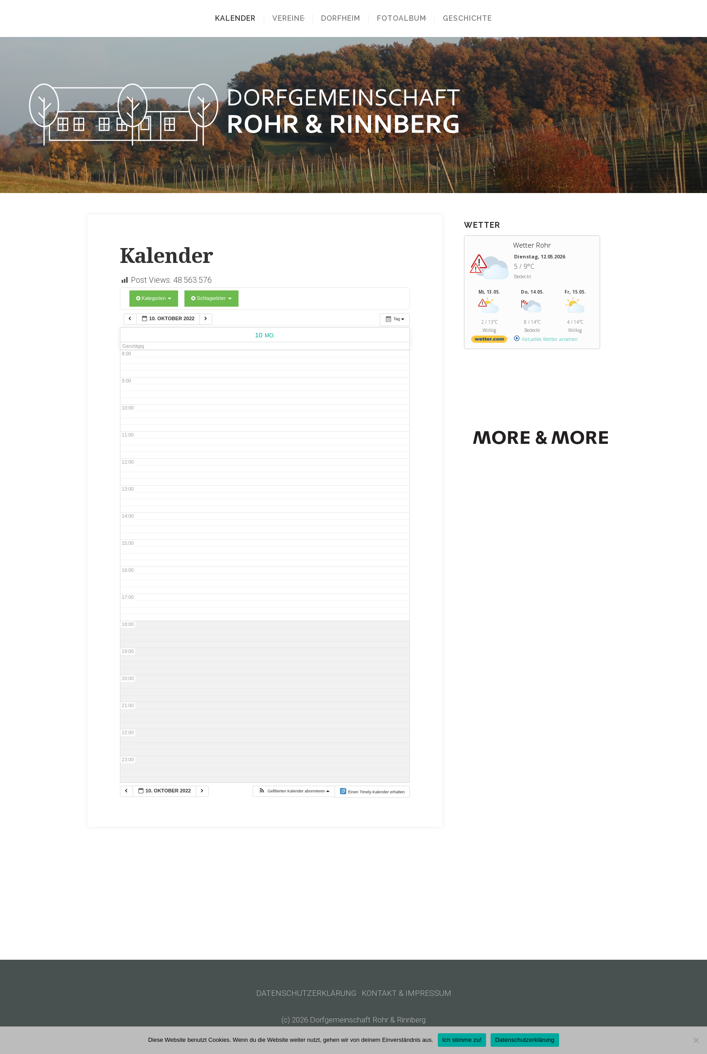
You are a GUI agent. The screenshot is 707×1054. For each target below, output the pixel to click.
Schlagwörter (211, 298)
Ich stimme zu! (462, 1039)
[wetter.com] (489, 340)
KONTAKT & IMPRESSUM (406, 993)
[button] (294, 791)
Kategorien (153, 298)
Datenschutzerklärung (524, 1039)
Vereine (282, 18)
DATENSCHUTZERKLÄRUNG (306, 993)
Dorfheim (340, 18)
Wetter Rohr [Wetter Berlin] (532, 244)
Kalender (229, 18)
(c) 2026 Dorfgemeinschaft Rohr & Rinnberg (353, 1019)
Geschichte (473, 18)
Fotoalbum (401, 18)
